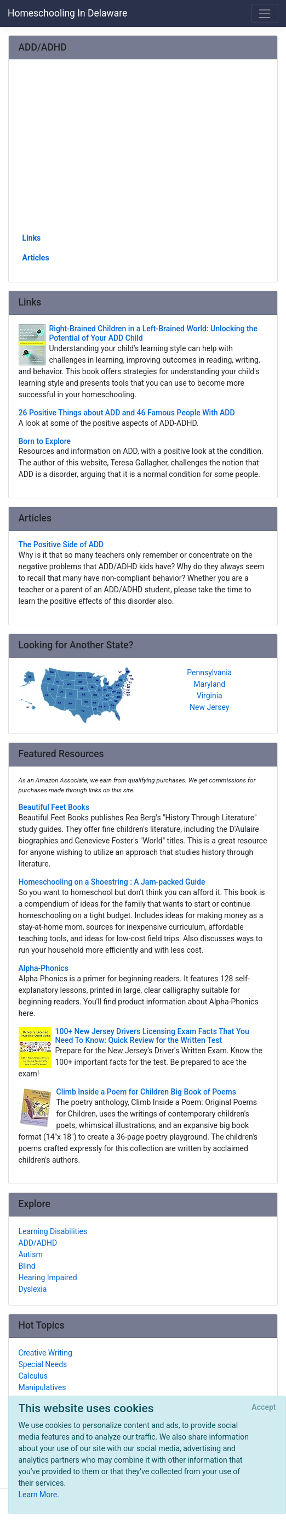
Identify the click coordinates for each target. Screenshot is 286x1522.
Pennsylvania (209, 672)
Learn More (38, 1494)
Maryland (209, 684)
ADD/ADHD (38, 1242)
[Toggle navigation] (264, 13)
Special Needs (43, 1364)
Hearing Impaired (48, 1277)
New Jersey (209, 707)
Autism (31, 1254)
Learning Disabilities (53, 1231)
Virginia (209, 695)
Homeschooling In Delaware (67, 13)
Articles (35, 257)
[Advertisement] (143, 150)
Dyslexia (33, 1289)
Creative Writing (45, 1352)
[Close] (263, 1407)
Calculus (33, 1375)
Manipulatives (42, 1387)
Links (31, 238)
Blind (27, 1266)
